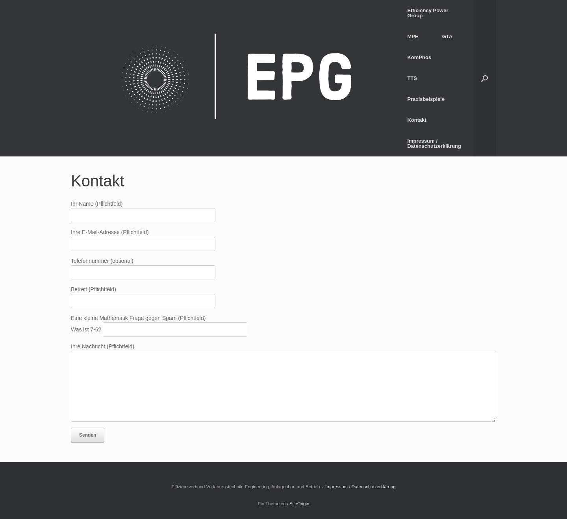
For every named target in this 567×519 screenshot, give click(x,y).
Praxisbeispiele (426, 99)
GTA (447, 36)
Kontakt (416, 120)
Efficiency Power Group (427, 13)
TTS (412, 78)
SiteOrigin (299, 503)
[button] (484, 78)
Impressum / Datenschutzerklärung (434, 143)
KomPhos (419, 57)
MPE (412, 36)
